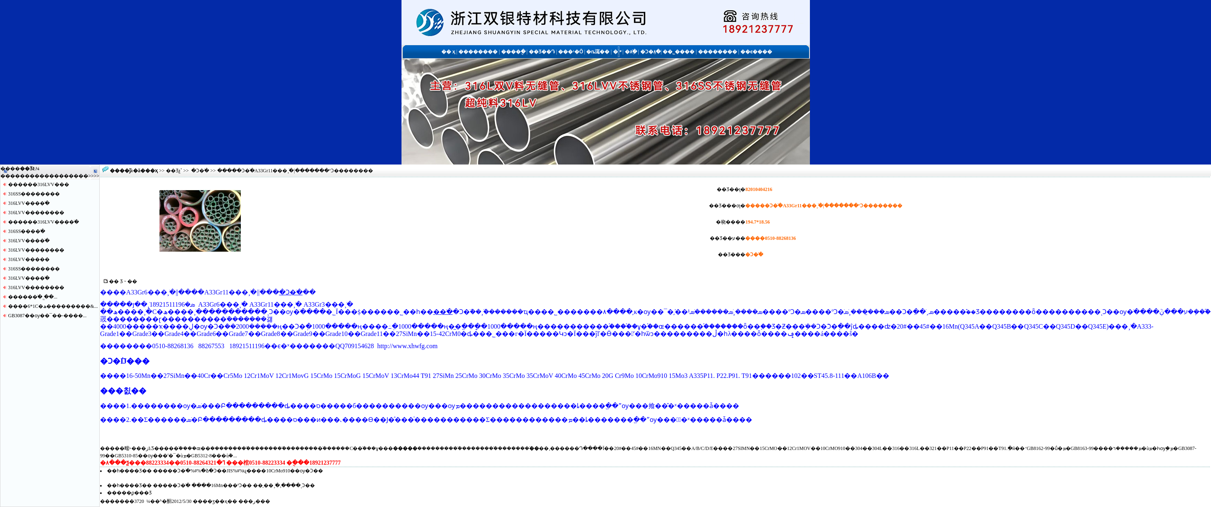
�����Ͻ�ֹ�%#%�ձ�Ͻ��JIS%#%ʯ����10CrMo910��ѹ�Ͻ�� (238, 471)
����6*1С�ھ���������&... (53, 306)
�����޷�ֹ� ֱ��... (32, 297)
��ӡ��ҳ (215, 501)
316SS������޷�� (34, 194)
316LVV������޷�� (36, 212)
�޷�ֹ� (443, 311)
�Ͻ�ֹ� (200, 170)
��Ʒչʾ (174, 170)
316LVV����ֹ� (29, 203)
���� (78, 176)
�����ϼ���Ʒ (129, 493)
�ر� (254, 501)
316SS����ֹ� (26, 231)
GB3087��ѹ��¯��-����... (47, 315)
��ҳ (151, 170)
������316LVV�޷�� (38, 184)
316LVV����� (29, 259)
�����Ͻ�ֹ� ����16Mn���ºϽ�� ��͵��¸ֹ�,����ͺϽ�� (234, 485)
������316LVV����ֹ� (43, 222)
